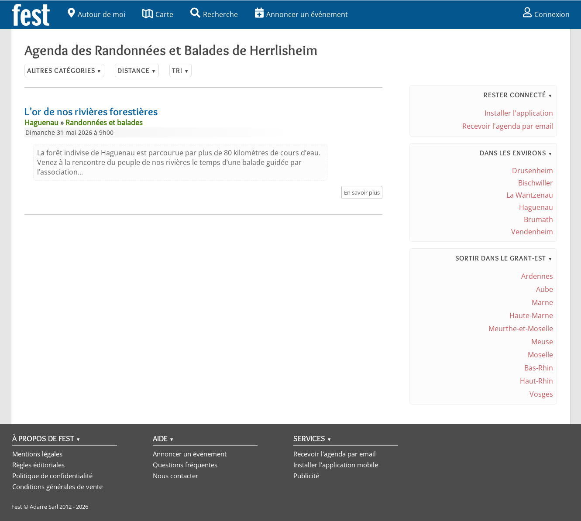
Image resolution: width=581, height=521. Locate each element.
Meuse (542, 341)
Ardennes (537, 276)
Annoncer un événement (301, 14)
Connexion (546, 14)
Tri (180, 70)
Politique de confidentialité (52, 475)
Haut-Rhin (536, 381)
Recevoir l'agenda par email (507, 126)
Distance (136, 70)
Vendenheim (532, 232)
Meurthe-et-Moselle (520, 328)
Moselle (540, 355)
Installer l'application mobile (335, 464)
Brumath (538, 219)
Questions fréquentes (185, 464)
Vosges (541, 394)
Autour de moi (96, 14)
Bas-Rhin (538, 368)
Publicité (306, 475)
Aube (544, 289)
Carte (157, 14)
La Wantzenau (529, 195)
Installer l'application (519, 113)
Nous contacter (175, 475)
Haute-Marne (531, 315)
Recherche (214, 14)
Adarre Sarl (44, 507)
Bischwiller (535, 183)
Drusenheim (532, 170)
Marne (542, 302)
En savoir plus (362, 192)
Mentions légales (37, 453)
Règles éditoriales (38, 464)
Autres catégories (64, 70)
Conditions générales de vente (57, 486)
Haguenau (536, 207)
